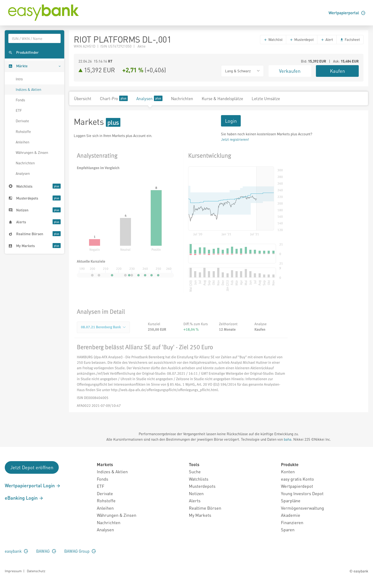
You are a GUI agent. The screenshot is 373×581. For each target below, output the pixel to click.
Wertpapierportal (347, 12)
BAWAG (46, 551)
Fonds (20, 100)
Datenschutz (36, 571)
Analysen (23, 173)
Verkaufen (289, 71)
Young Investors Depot (302, 493)
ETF (19, 110)
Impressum (13, 571)
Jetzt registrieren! (235, 139)
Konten (288, 471)
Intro (19, 79)
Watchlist (273, 39)
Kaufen (337, 71)
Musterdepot (302, 39)
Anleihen (22, 142)
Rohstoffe (23, 131)
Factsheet (350, 39)
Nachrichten (25, 163)
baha (287, 439)
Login (231, 121)
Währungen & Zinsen (32, 152)
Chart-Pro (114, 98)
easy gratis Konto (297, 479)
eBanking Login (24, 498)
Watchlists (198, 479)
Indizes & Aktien (28, 89)
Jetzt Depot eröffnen (31, 467)
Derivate (22, 120)
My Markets (200, 515)
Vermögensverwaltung (302, 508)
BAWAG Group (80, 551)
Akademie (290, 515)
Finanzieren (292, 522)
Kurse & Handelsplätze (222, 98)
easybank (16, 551)
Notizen (196, 493)
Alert (327, 39)
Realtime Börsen (205, 508)
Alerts (195, 500)
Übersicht (82, 98)
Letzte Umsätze (266, 98)
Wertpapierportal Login (33, 485)
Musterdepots (202, 486)
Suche (195, 471)
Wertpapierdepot (297, 486)
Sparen (287, 529)
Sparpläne (290, 500)
